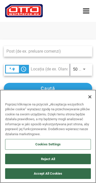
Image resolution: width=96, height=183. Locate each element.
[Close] (89, 96)
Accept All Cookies (48, 173)
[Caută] (48, 88)
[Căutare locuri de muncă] (48, 88)
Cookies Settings (48, 144)
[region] (48, 136)
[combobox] (45, 51)
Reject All (48, 159)
